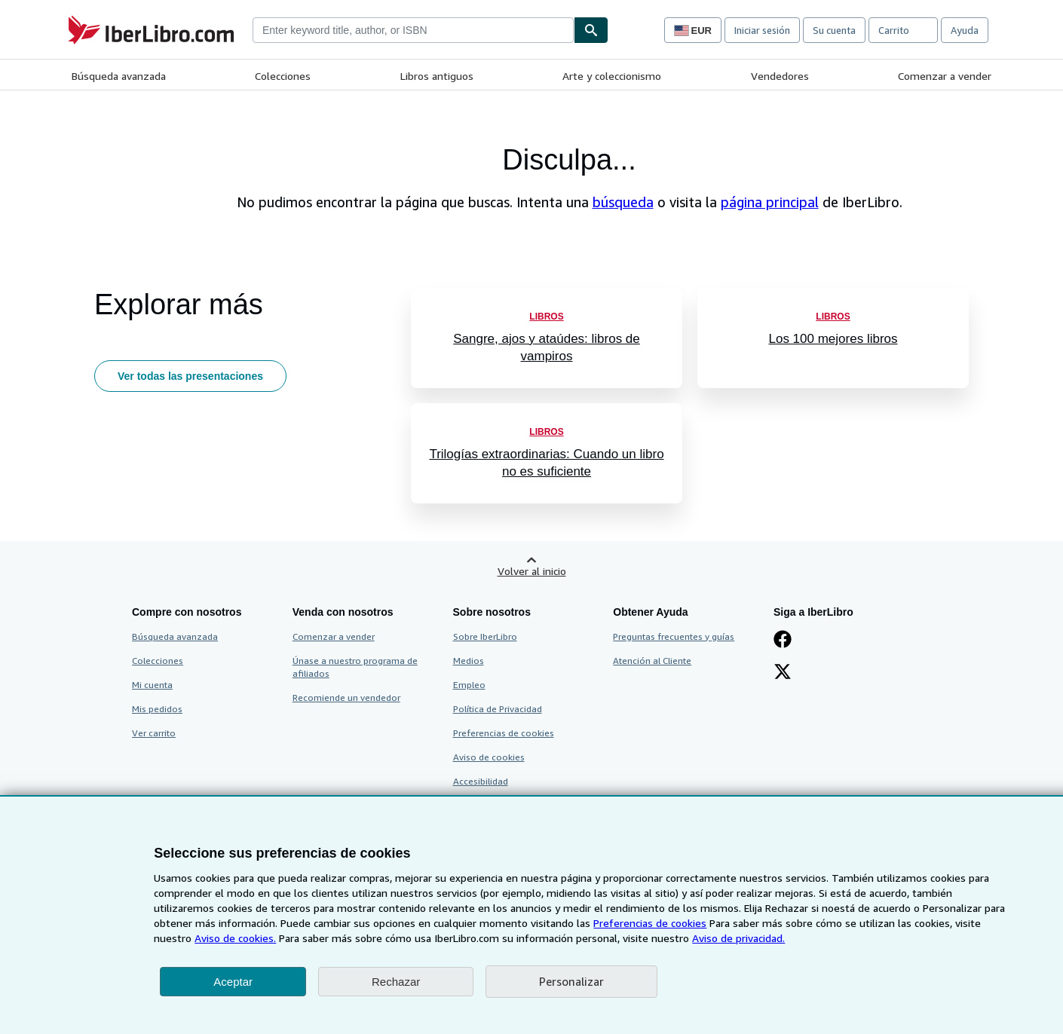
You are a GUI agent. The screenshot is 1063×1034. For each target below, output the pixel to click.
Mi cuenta (152, 684)
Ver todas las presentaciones (190, 376)
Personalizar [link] (571, 981)
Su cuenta (834, 30)
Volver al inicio (532, 570)
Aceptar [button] (233, 981)
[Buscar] (591, 30)
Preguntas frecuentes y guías (673, 636)
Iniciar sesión (762, 30)
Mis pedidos (157, 708)
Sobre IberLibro (485, 636)
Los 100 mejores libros (832, 339)
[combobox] (413, 30)
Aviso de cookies (489, 757)
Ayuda (965, 30)
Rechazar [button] (396, 981)
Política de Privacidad (497, 708)
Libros (546, 316)
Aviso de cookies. (235, 938)
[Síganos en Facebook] (783, 640)
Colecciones (283, 75)
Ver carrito (154, 733)
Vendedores (780, 75)
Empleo (469, 684)
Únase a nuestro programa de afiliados (355, 667)
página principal (770, 202)
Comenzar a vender (944, 75)
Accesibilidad (480, 781)
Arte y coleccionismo (611, 75)
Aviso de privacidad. (738, 938)
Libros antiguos (436, 75)
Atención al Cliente (652, 660)
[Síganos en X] (783, 673)
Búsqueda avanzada (119, 75)
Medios (468, 660)
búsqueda (623, 202)
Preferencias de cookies (649, 922)
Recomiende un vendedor (346, 697)
